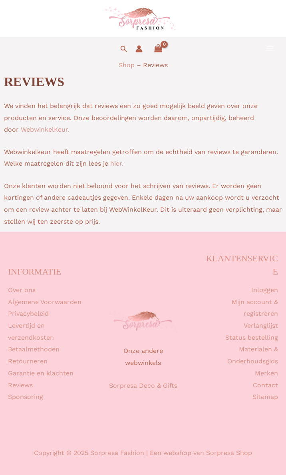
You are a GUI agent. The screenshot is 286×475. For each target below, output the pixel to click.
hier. (116, 163)
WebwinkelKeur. (45, 129)
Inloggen (264, 290)
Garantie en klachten (40, 373)
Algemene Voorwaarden (44, 302)
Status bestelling (251, 337)
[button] (123, 49)
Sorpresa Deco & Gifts (143, 385)
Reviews (20, 385)
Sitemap (265, 397)
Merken (266, 373)
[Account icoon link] (139, 48)
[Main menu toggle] (269, 48)
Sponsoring (25, 397)
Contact (265, 385)
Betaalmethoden (34, 349)
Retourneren (28, 361)
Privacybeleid (28, 313)
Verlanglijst (261, 325)
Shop (127, 65)
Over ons (22, 290)
